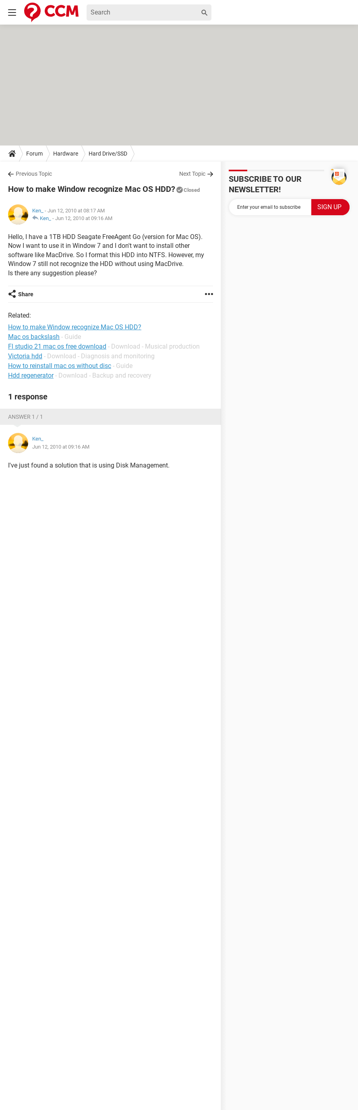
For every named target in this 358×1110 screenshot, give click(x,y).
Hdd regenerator (31, 375)
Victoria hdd (25, 356)
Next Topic (192, 173)
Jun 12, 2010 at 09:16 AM (83, 218)
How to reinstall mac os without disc (59, 366)
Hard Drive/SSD (108, 153)
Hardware (65, 153)
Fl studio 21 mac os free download (57, 346)
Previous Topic (34, 173)
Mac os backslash (34, 337)
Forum (34, 153)
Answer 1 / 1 (25, 417)
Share (25, 294)
